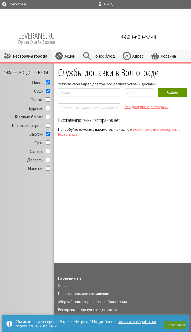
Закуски (37, 134)
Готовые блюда (29, 116)
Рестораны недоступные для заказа (87, 309)
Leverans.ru (69, 278)
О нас (62, 285)
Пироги (37, 99)
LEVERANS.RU (40, 37)
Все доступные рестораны (146, 106)
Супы (39, 142)
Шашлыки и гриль (28, 125)
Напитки (36, 168)
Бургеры (36, 108)
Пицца (38, 82)
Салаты (37, 151)
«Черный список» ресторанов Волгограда (92, 301)
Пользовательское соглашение (83, 293)
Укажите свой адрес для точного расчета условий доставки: (107, 84)
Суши (39, 91)
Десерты (35, 160)
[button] (175, 325)
